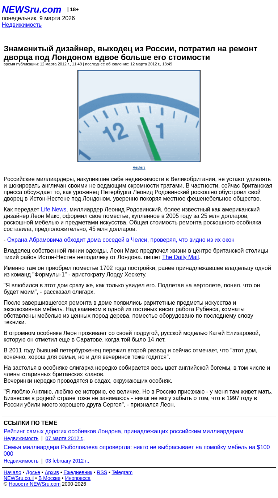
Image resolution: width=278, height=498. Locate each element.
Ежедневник (78, 472)
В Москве (49, 478)
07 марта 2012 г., (65, 438)
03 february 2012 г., (67, 461)
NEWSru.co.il (19, 478)
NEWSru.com (32, 9)
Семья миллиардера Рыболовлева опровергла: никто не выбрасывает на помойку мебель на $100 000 (137, 450)
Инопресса (78, 478)
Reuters (138, 167)
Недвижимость (22, 25)
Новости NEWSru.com (34, 484)
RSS (102, 472)
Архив (52, 472)
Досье (33, 472)
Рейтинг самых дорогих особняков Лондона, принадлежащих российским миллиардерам (123, 431)
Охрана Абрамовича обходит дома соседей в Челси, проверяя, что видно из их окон (121, 240)
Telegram (122, 472)
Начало (12, 472)
